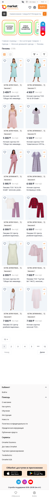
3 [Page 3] (17, 346)
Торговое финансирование (13, 451)
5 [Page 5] (31, 346)
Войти (42, 6)
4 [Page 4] (24, 346)
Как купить (6, 406)
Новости (5, 419)
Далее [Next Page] (42, 352)
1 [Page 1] (4, 346)
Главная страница (9, 41)
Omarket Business (9, 442)
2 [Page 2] (11, 346)
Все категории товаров (29, 41)
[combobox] (35, 54)
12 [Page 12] (45, 346)
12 (6, 339)
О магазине (6, 402)
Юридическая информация (13, 428)
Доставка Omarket (9, 446)
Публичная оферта (9, 432)
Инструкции (6, 415)
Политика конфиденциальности (15, 424)
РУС (44, 2)
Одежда (5, 44)
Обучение (6, 411)
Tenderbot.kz (7, 455)
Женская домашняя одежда (22, 44)
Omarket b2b (7, 459)
